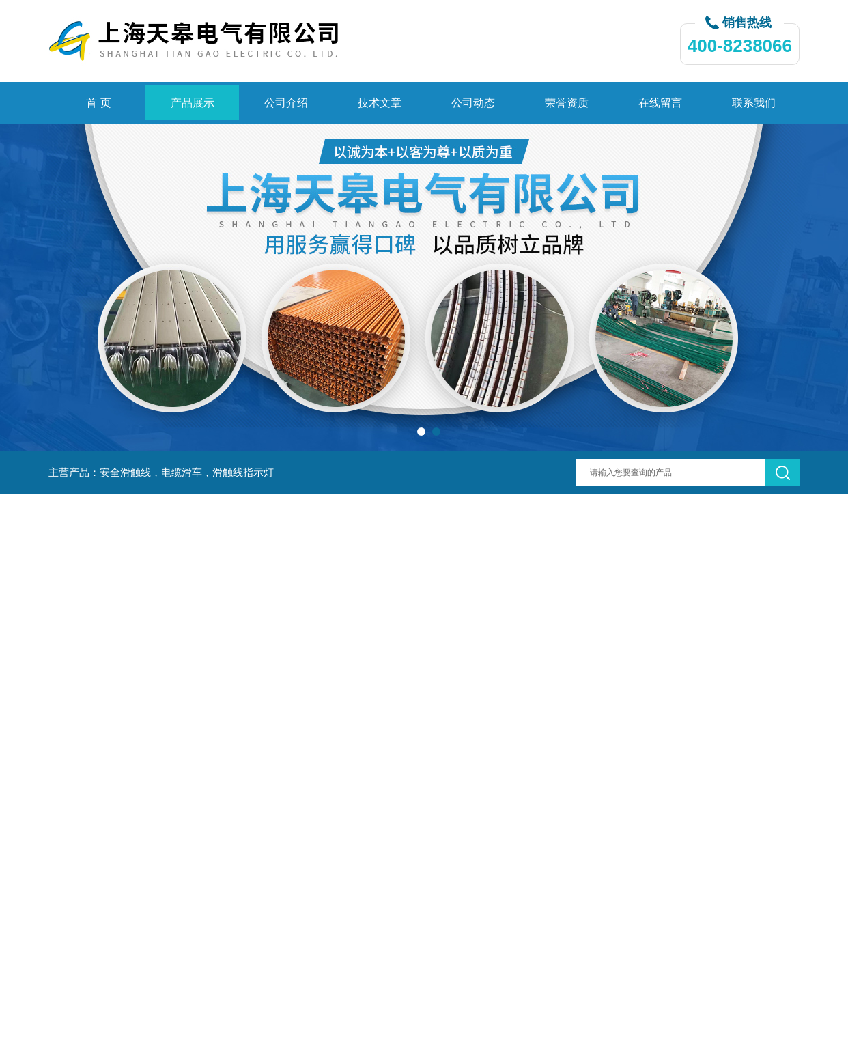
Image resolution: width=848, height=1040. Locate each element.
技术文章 (379, 103)
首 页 (98, 103)
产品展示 (192, 103)
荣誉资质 (567, 103)
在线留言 (660, 103)
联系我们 (754, 103)
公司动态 (473, 103)
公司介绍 (286, 103)
